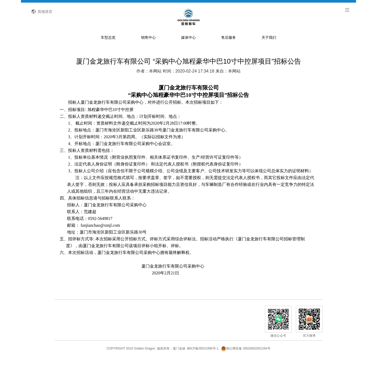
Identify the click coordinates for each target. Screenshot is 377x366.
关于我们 (269, 43)
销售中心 (148, 43)
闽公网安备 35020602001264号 (245, 354)
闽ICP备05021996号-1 (202, 354)
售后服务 (228, 43)
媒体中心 (188, 43)
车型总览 (108, 43)
